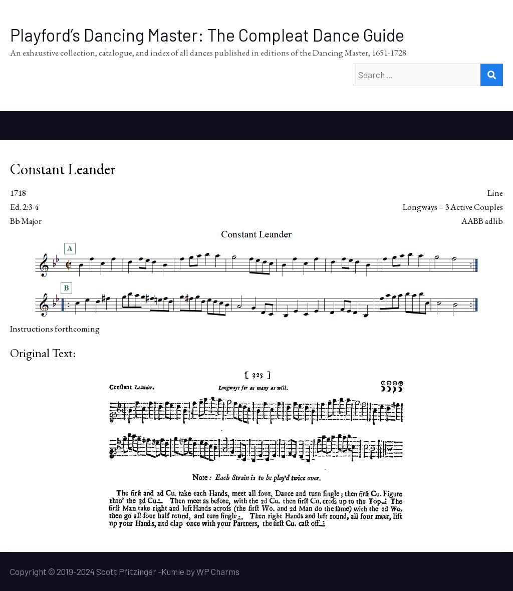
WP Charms (217, 571)
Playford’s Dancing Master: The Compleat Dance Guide (207, 35)
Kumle (172, 571)
